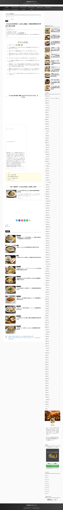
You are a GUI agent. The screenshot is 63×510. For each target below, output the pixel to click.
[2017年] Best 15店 (15, 9)
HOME (6, 7)
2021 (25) (47, 481)
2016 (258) (47, 491)
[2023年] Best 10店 (15, 7)
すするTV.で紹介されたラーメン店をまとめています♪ (31, 507)
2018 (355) (47, 487)
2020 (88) (47, 483)
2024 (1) (46, 475)
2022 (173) (47, 479)
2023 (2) (46, 477)
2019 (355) (47, 485)
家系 (32, 9)
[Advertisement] (23, 86)
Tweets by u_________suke (52, 447)
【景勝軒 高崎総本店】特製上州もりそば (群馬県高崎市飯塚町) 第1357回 (21, 336)
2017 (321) (47, 489)
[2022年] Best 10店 (23, 7)
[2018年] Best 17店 (7, 9)
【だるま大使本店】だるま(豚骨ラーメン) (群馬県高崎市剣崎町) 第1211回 (55, 30)
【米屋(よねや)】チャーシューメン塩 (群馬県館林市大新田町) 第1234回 (55, 55)
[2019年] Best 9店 (48, 7)
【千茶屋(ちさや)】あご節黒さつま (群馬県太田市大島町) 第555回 (28, 257)
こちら (13, 179)
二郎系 (23, 9)
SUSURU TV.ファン (31, 1)
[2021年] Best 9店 (32, 7)
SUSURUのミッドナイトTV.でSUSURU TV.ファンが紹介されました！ (31, 5)
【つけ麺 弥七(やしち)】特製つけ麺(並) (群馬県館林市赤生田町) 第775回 (55, 36)
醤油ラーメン (8, 226)
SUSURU (7, 168)
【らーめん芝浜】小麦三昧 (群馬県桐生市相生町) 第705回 (55, 87)
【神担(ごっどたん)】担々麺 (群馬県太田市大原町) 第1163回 (27, 247)
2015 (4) (46, 493)
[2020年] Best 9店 (40, 7)
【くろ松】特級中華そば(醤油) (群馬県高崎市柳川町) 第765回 (55, 43)
